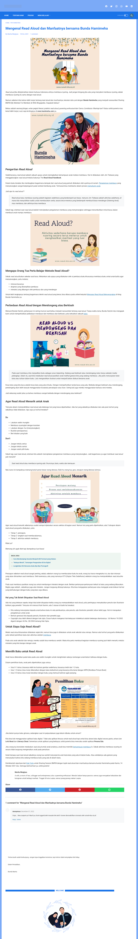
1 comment (34, 38)
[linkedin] (130, 4)
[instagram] (115, 4)
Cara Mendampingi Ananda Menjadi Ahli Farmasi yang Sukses (34, 584)
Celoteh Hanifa (105, 193)
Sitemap (66, 932)
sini (111, 82)
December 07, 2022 (27, 853)
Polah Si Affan (126, 193)
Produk (32, 12)
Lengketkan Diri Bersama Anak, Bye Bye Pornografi (30, 592)
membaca (85, 666)
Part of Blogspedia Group (80, 936)
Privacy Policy (76, 932)
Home (7, 12)
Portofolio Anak (105, 197)
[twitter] (110, 4)
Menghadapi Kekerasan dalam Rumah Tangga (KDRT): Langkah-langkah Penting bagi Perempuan (115, 158)
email (128, 85)
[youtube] (125, 4)
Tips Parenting (125, 197)
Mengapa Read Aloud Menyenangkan (19, 312)
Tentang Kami (19, 12)
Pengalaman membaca (29, 195)
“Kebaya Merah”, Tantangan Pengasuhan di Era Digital (32, 588)
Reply (14, 864)
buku (44, 331)
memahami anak (47, 198)
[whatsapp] (120, 4)
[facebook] (105, 4)
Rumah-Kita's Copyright (63, 936)
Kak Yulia (30, 802)
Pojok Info (115, 193)
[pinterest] (58, 832)
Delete (19, 864)
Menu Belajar (44, 12)
